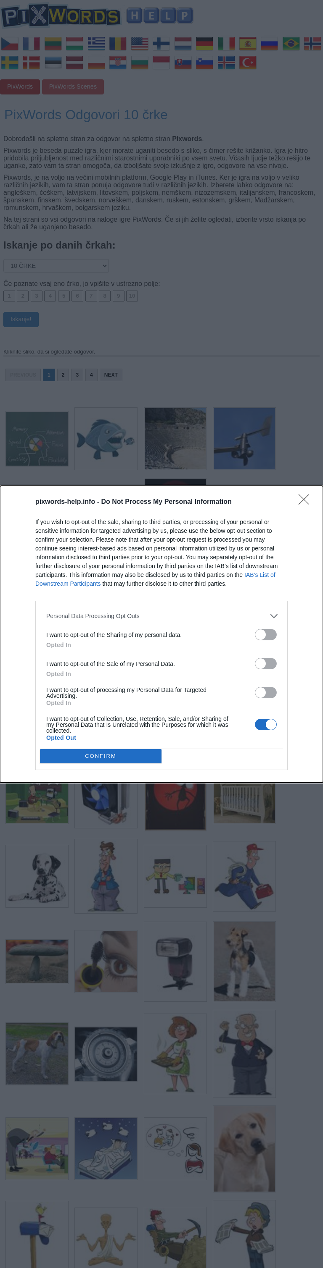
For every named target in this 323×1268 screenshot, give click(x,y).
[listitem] (161, 616)
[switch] (266, 634)
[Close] (307, 502)
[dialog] (161, 634)
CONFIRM (100, 756)
